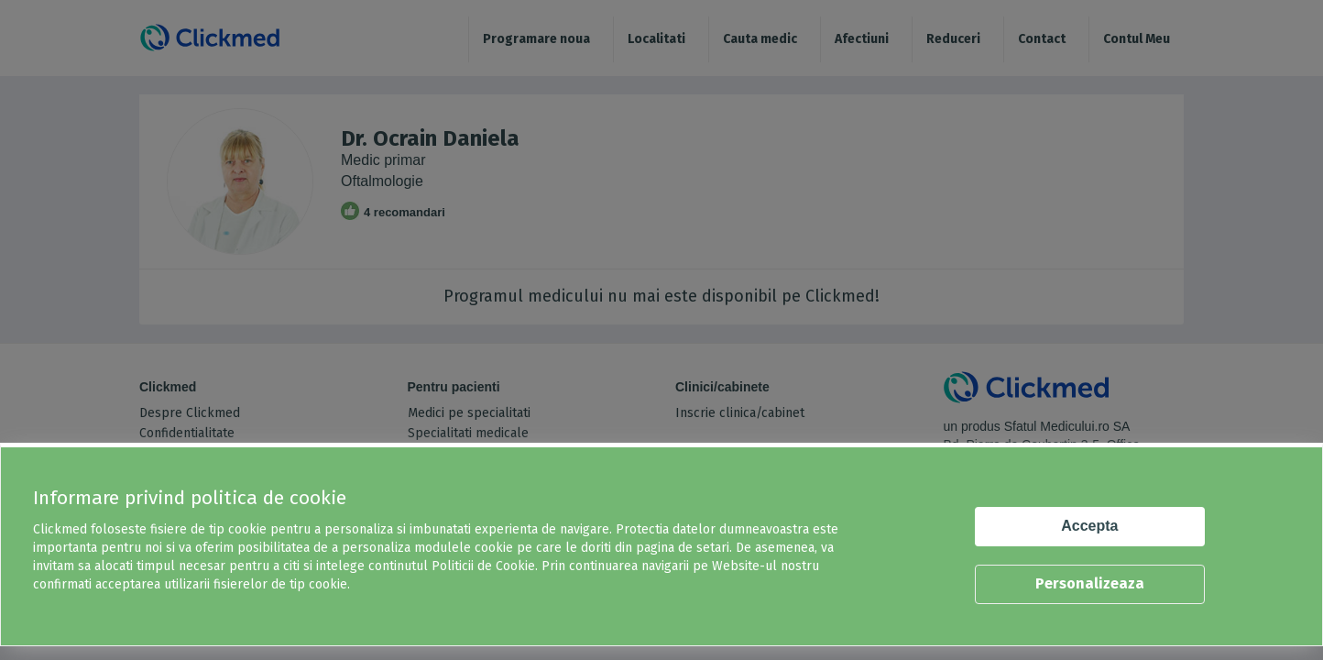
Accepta (1089, 526)
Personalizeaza (1089, 583)
